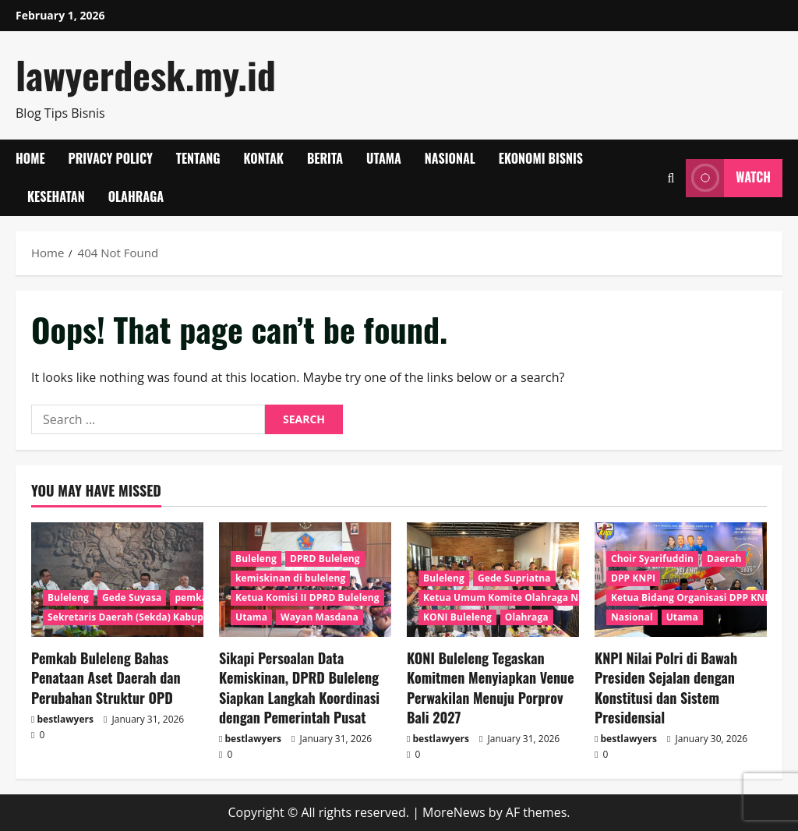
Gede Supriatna (514, 578)
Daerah (724, 558)
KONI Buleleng (457, 617)
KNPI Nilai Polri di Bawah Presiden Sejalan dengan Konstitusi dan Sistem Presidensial (666, 687)
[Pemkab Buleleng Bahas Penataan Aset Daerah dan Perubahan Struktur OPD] (117, 579)
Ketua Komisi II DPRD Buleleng (307, 597)
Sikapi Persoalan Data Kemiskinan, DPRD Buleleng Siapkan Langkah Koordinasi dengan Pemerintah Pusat (299, 687)
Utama (383, 158)
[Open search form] (670, 178)
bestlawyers (65, 719)
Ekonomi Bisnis (541, 158)
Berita (325, 158)
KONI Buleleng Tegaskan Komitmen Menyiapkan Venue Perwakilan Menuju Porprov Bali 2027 (490, 687)
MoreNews (454, 812)
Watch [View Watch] (728, 178)
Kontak (264, 158)
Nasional (450, 158)
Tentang (198, 158)
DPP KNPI (633, 578)
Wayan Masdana (319, 617)
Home (30, 158)
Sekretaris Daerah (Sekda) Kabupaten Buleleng (158, 617)
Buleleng (68, 597)
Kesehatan (56, 196)
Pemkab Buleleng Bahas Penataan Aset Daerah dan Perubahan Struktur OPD (106, 677)
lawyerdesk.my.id (146, 74)
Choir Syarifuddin (652, 558)
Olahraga (136, 196)
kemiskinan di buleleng (290, 578)
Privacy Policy (111, 158)
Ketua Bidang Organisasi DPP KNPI (692, 597)
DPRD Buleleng (325, 558)
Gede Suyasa (131, 597)
